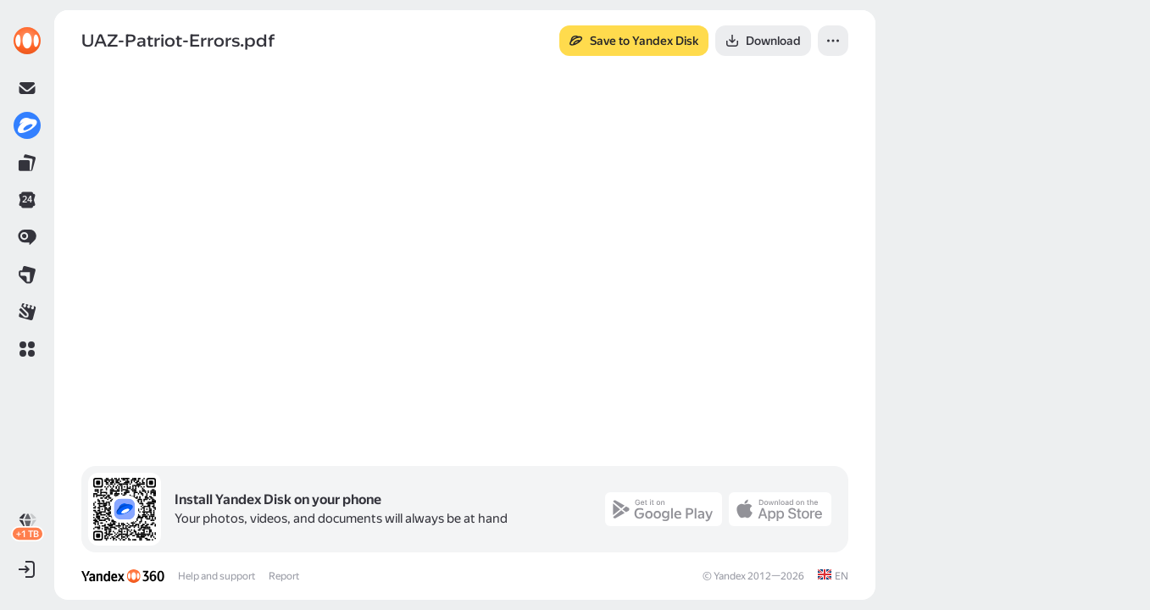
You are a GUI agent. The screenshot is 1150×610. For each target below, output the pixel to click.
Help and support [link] (216, 576)
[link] (27, 40)
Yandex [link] (730, 576)
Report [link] (284, 576)
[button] (27, 349)
